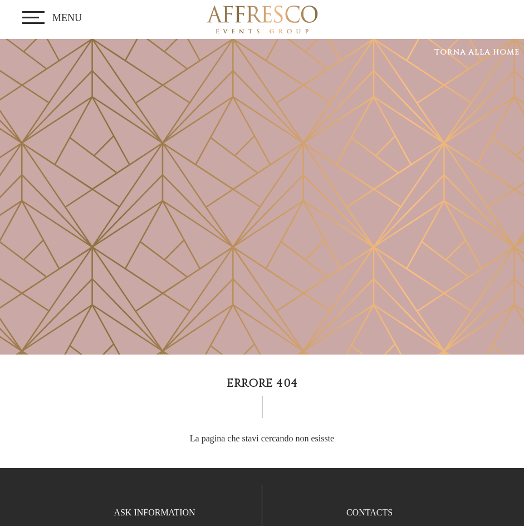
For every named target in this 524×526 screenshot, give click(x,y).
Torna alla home (477, 52)
